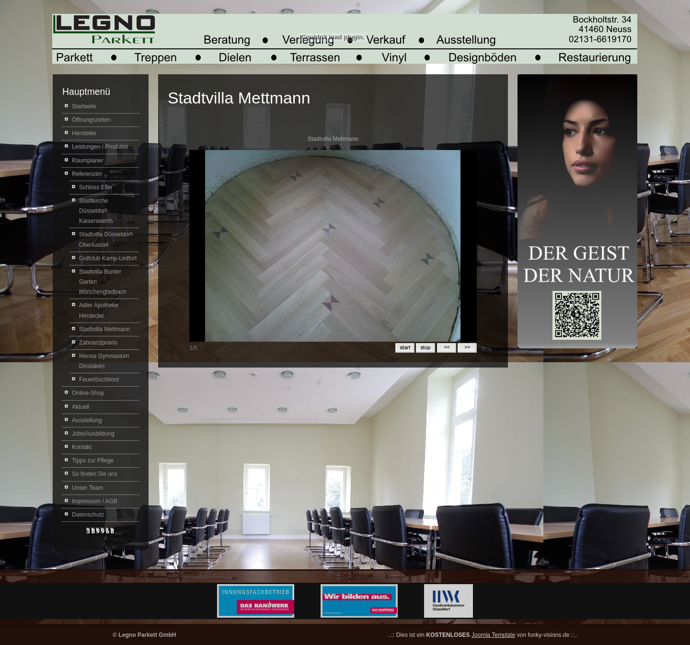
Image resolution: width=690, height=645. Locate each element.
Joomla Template (493, 635)
